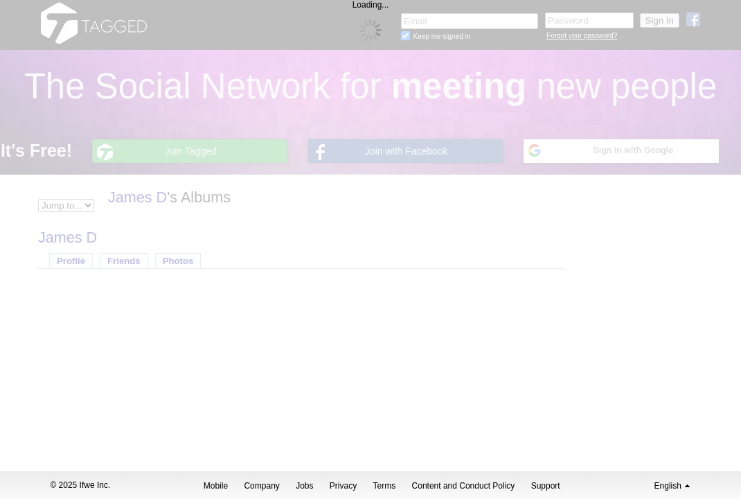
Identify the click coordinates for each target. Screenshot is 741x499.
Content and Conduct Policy (463, 486)
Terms (384, 486)
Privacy (343, 486)
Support (545, 486)
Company (261, 486)
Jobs (304, 486)
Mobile (216, 486)
